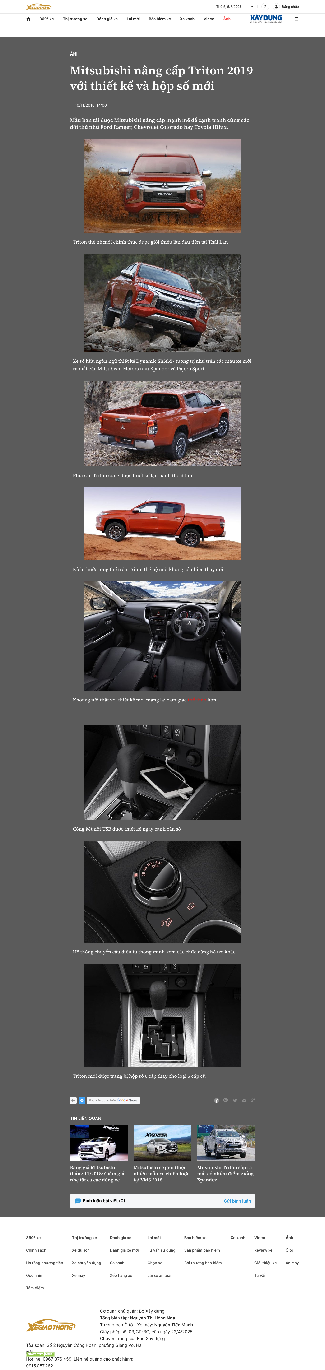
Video (209, 18)
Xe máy (78, 1275)
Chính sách (36, 1250)
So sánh (117, 1262)
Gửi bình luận (237, 1201)
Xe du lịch (80, 1250)
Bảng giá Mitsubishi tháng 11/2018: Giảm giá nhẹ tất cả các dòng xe (97, 1173)
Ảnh (227, 18)
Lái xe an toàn (160, 1275)
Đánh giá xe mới (124, 1250)
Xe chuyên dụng (86, 1262)
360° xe (46, 18)
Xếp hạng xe (121, 1275)
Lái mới (133, 18)
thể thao (197, 700)
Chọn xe (155, 1262)
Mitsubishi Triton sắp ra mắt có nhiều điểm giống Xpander (225, 1173)
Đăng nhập (290, 7)
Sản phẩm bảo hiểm (202, 1250)
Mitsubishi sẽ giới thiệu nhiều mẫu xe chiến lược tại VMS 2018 (161, 1173)
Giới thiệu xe (265, 1262)
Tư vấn (260, 1275)
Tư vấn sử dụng (162, 1250)
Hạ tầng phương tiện (44, 1262)
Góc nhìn (34, 1275)
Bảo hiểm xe (160, 18)
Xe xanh (187, 18)
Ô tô (289, 1250)
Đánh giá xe (107, 18)
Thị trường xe (75, 18)
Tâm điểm (35, 1288)
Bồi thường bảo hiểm (203, 1262)
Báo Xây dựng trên (113, 1101)
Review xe (263, 1250)
